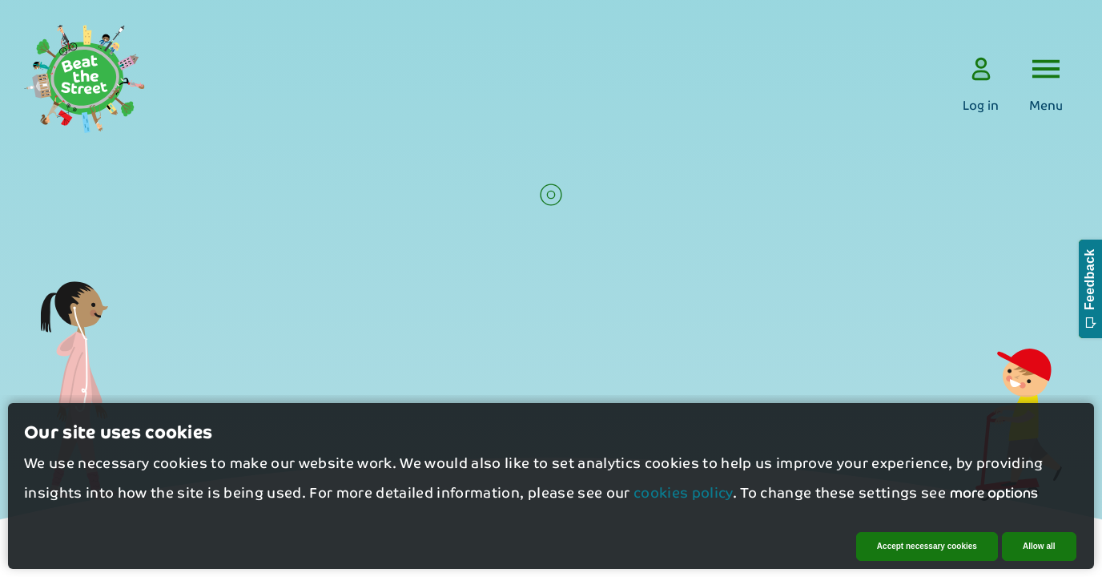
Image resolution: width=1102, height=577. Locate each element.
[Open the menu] (1046, 84)
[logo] (84, 79)
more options (994, 498)
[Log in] (980, 84)
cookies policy (683, 498)
